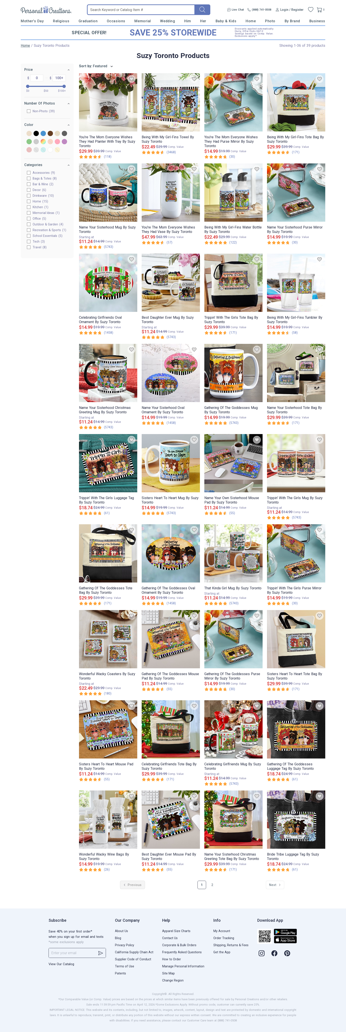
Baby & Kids (226, 21)
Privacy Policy (124, 945)
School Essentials (47, 236)
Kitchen (40, 207)
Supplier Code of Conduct (133, 959)
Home (251, 21)
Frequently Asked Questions (182, 952)
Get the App (221, 952)
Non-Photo (44, 111)
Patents (120, 973)
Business (317, 21)
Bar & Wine (43, 184)
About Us (121, 931)
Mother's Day (32, 21)
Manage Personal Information (183, 966)
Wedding (167, 21)
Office (39, 218)
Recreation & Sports (49, 230)
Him (187, 21)
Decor (39, 190)
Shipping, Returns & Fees (230, 945)
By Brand (292, 21)
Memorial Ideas (46, 213)
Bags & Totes (45, 178)
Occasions (116, 21)
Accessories (44, 172)
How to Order (171, 959)
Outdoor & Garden (48, 224)
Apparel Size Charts (176, 931)
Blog (118, 938)
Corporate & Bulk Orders (179, 945)
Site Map (168, 973)
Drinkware (43, 195)
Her (203, 21)
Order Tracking (223, 938)
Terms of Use (124, 966)
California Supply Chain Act (134, 952)
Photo (270, 21)
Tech (39, 241)
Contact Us (170, 938)
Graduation (88, 21)
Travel (40, 247)
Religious (61, 21)
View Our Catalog (61, 964)
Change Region (173, 980)
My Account (221, 931)
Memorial (142, 21)
